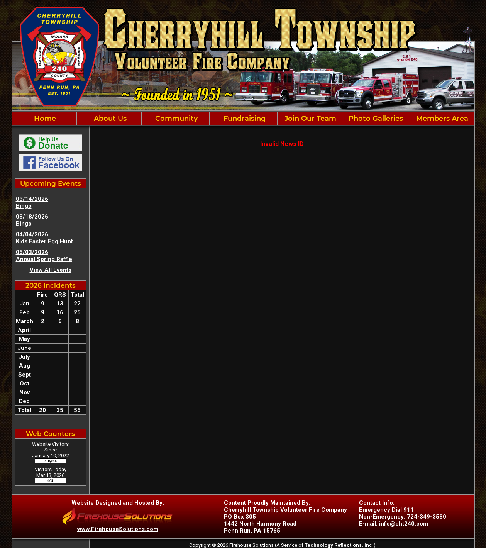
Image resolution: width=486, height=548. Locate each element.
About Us (109, 118)
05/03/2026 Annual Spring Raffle (44, 256)
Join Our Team (309, 118)
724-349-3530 (426, 516)
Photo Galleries (375, 118)
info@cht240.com (403, 523)
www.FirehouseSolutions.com (117, 529)
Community (175, 118)
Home (44, 118)
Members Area (441, 118)
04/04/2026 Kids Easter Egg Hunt (44, 238)
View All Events (50, 269)
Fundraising (244, 118)
